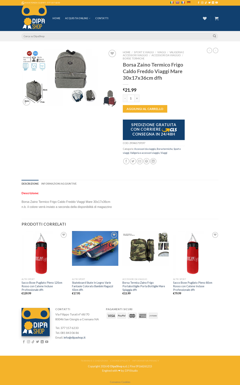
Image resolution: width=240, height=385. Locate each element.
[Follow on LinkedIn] (213, 3)
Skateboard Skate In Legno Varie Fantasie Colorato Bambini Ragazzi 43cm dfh (92, 286)
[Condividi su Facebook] (126, 161)
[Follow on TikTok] (206, 3)
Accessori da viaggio (166, 55)
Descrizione (30, 183)
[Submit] (214, 36)
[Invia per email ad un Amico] (140, 161)
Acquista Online (77, 18)
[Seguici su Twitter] (209, 3)
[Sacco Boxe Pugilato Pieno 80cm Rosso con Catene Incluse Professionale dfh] (196, 253)
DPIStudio (131, 370)
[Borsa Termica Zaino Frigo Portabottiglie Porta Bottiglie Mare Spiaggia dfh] (145, 248)
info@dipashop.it (75, 337)
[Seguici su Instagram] (202, 3)
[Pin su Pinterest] (146, 161)
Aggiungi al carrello (145, 109)
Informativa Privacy (145, 360)
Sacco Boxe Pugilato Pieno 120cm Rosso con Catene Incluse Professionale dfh (42, 286)
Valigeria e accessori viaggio (145, 152)
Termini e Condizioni (94, 360)
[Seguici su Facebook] (198, 3)
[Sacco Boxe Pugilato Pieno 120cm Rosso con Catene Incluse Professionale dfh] (45, 253)
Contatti (101, 18)
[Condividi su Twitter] (133, 161)
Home (56, 18)
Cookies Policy (120, 360)
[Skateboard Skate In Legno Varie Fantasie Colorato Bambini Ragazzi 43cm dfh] (95, 248)
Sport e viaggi (144, 52)
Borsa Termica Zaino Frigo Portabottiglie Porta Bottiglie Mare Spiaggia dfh (143, 286)
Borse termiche (133, 58)
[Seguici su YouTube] (216, 3)
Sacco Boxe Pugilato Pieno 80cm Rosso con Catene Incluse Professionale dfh (192, 286)
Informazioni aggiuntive (59, 183)
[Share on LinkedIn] (153, 161)
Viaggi (161, 52)
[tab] (30, 183)
